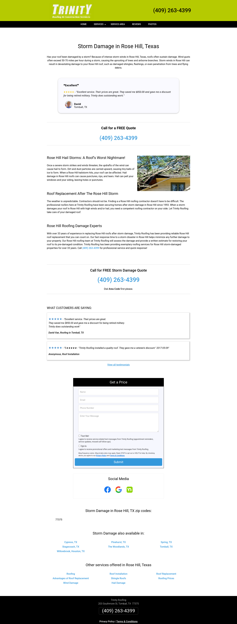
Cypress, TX (70, 532)
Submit (118, 452)
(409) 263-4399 (172, 10)
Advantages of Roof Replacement (71, 568)
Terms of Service (140, 623)
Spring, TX (166, 532)
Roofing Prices (166, 568)
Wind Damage (70, 572)
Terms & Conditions (117, 445)
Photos (152, 24)
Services (100, 25)
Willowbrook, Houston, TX (71, 541)
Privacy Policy (101, 445)
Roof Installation (118, 563)
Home (84, 24)
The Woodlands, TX (118, 536)
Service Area (118, 24)
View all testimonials (118, 354)
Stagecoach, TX (70, 536)
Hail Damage (118, 572)
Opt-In (83, 436)
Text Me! (85, 426)
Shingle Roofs (118, 568)
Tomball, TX (166, 536)
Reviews (136, 24)
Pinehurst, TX (118, 532)
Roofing (71, 563)
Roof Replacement (166, 563)
